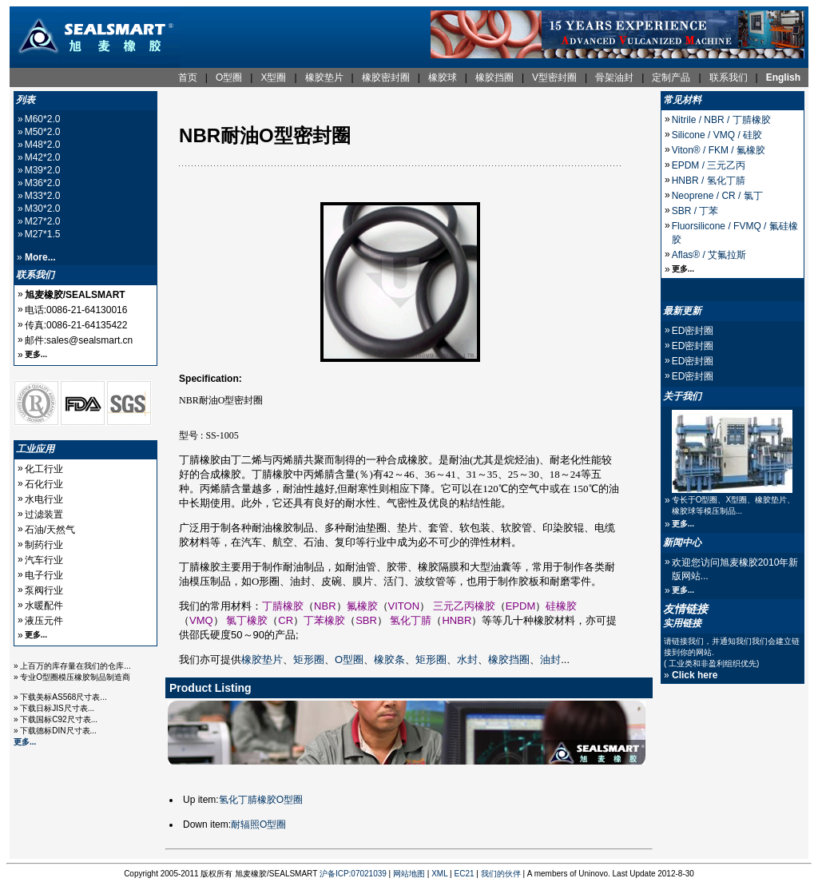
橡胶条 (389, 659)
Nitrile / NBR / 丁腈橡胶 (721, 119)
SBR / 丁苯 (695, 211)
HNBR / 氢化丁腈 (708, 180)
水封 (467, 659)
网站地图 (409, 873)
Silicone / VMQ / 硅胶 (717, 135)
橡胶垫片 (262, 659)
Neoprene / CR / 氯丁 (717, 195)
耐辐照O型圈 (258, 824)
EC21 (465, 873)
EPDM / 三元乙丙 (709, 165)
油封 (550, 659)
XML (439, 873)
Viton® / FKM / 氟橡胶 (718, 150)
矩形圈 (308, 659)
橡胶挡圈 (509, 659)
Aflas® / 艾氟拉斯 (709, 254)
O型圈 (349, 659)
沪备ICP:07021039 (353, 873)
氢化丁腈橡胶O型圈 (261, 799)
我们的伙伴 (501, 873)
